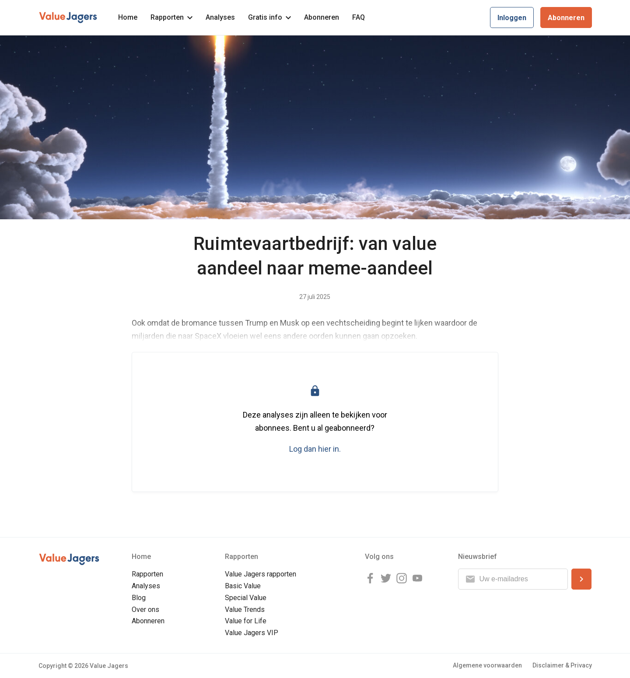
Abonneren (321, 17)
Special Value (245, 598)
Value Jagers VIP (251, 633)
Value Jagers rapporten (260, 574)
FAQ (358, 17)
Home (127, 17)
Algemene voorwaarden (487, 665)
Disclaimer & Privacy (562, 665)
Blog (139, 598)
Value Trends (245, 609)
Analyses (220, 17)
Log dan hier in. (315, 448)
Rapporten (171, 17)
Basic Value (243, 586)
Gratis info (269, 17)
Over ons (145, 609)
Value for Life (245, 621)
